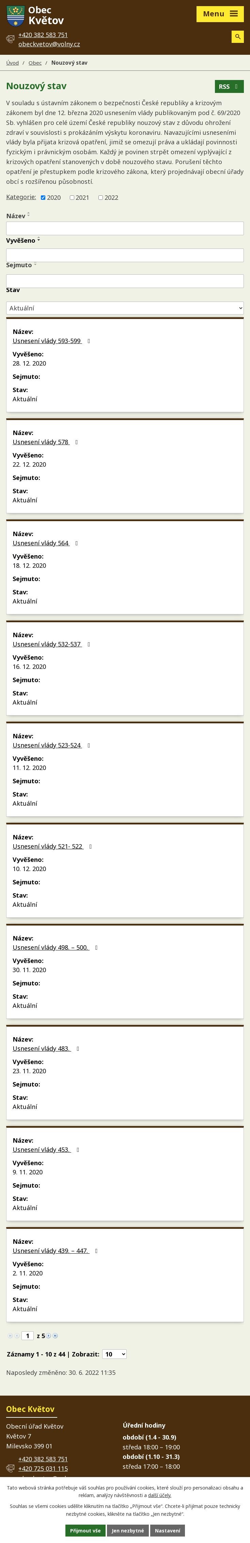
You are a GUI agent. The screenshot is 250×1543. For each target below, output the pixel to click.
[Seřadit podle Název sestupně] (29, 215)
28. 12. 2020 (29, 363)
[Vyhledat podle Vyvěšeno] (125, 255)
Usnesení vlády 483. (47, 1048)
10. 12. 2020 (29, 869)
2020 (54, 197)
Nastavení (167, 1530)
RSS (229, 86)
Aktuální (25, 399)
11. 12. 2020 (29, 768)
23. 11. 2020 (29, 1071)
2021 (82, 197)
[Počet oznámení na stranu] (114, 1354)
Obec (35, 62)
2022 (111, 197)
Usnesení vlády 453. (47, 1149)
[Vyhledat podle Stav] (125, 308)
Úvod (12, 62)
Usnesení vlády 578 (47, 442)
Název (15, 216)
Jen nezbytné (128, 1530)
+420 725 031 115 (43, 1468)
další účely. (159, 1495)
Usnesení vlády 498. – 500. (56, 947)
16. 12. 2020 (29, 666)
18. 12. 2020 (29, 565)
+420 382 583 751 (43, 1459)
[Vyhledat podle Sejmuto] (125, 281)
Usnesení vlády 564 (47, 543)
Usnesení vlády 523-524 (53, 745)
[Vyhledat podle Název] (125, 228)
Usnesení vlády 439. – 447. (56, 1251)
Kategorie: (21, 197)
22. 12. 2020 (29, 464)
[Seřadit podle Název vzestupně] (29, 212)
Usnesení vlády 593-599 (53, 341)
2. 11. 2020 (28, 1273)
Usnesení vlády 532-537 (53, 644)
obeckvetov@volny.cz (49, 44)
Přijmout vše (85, 1530)
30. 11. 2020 (29, 970)
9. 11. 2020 (28, 1172)
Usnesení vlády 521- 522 (54, 846)
